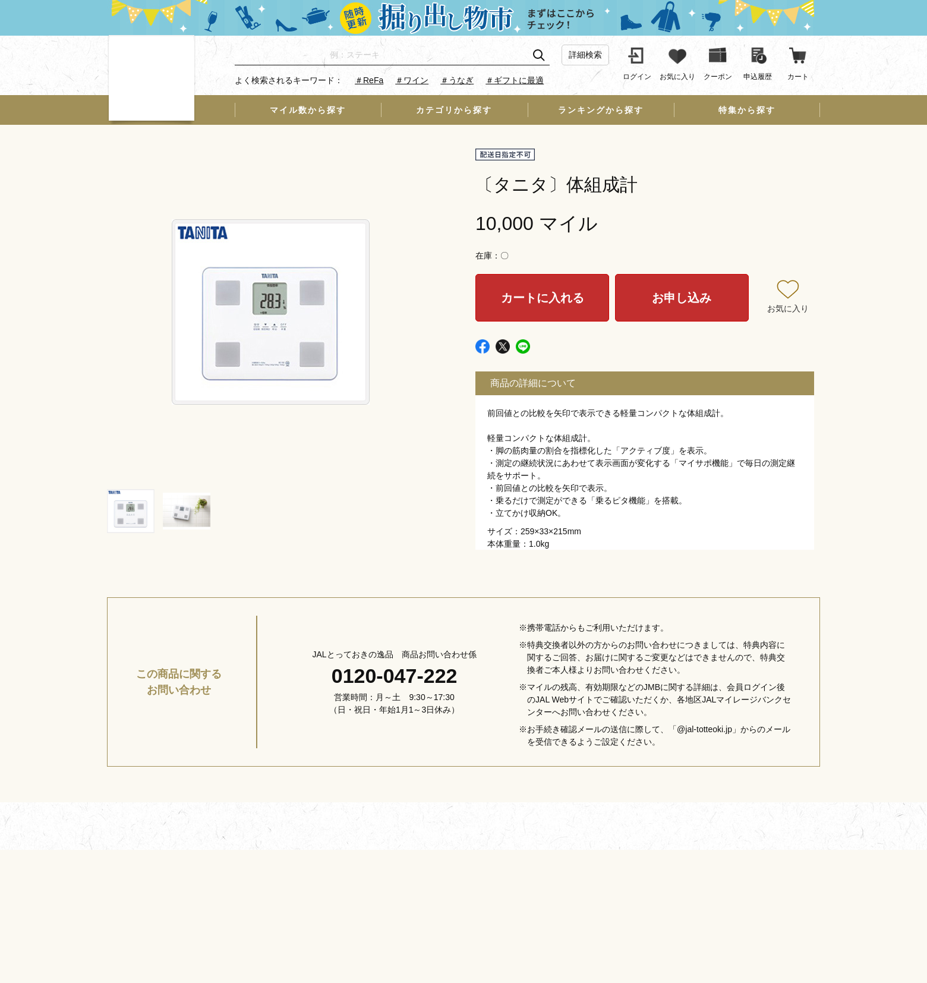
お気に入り (788, 308)
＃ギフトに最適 (514, 80)
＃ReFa (369, 80)
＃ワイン (411, 80)
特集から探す (746, 110)
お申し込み (681, 297)
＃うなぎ (457, 80)
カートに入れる (542, 297)
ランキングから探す (601, 110)
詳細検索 (585, 54)
